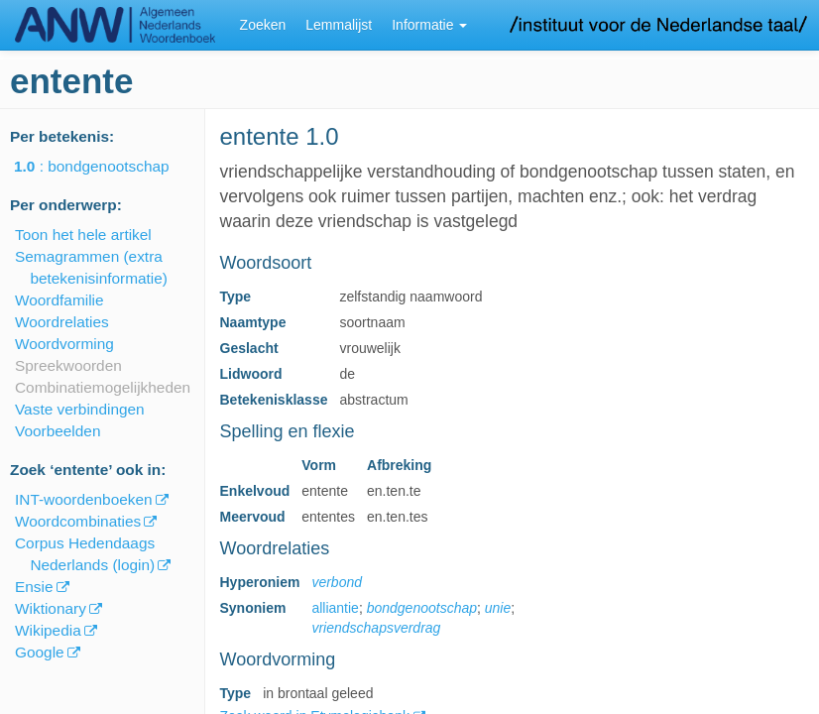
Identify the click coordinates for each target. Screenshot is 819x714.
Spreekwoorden (68, 365)
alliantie (334, 608)
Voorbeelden (57, 430)
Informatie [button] (429, 25)
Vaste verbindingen (80, 409)
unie (498, 608)
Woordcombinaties (78, 521)
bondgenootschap (422, 608)
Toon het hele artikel (83, 234)
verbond (336, 582)
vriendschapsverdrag (375, 628)
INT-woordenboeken (84, 499)
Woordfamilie (59, 300)
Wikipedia (48, 630)
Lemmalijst (338, 25)
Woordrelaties (62, 321)
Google (39, 652)
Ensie (34, 586)
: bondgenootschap (106, 166)
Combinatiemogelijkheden (102, 387)
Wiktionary (50, 608)
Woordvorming (64, 343)
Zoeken (263, 25)
